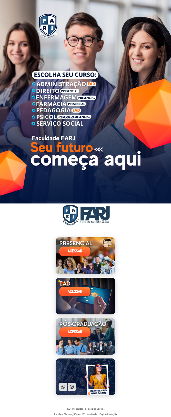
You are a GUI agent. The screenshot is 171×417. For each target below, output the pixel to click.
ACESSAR (75, 251)
